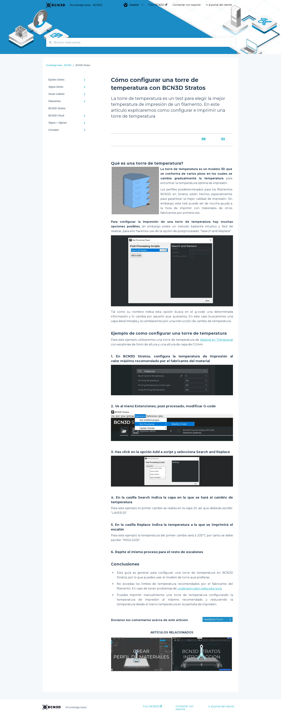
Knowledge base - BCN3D (86, 5)
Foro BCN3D (152, 706)
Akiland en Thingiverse (216, 339)
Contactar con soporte (184, 708)
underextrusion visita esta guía (199, 588)
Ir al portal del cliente (221, 706)
